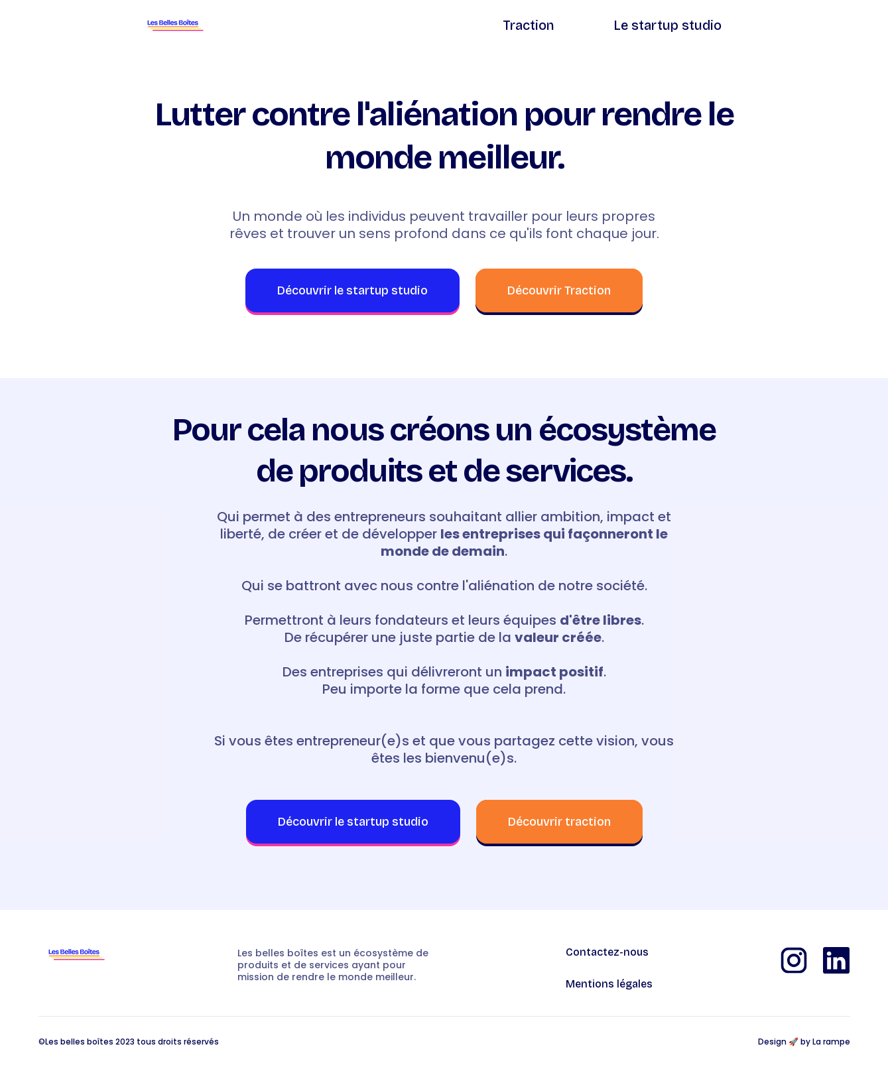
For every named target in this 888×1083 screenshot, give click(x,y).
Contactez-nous (607, 952)
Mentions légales (609, 984)
